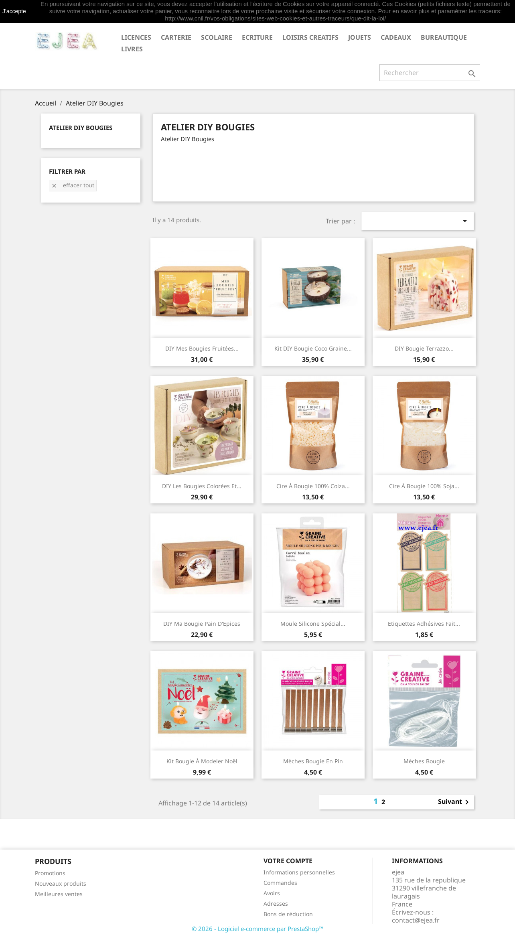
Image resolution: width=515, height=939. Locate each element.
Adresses (276, 903)
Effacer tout (72, 185)
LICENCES (136, 37)
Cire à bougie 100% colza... (313, 486)
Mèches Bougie (424, 761)
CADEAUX (396, 37)
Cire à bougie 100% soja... (424, 486)
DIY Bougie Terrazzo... (424, 348)
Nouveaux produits (60, 883)
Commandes (280, 882)
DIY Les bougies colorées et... (201, 486)
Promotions (50, 873)
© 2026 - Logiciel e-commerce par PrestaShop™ (258, 929)
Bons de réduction (288, 914)
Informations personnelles (299, 872)
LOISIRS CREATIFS (310, 37)
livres (132, 49)
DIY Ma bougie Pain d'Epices (201, 623)
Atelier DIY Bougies (80, 128)
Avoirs (272, 893)
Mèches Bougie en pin (313, 761)
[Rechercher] (429, 72)
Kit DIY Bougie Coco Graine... (313, 348)
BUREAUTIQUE (444, 37)
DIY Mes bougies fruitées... (202, 348)
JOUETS (359, 37)
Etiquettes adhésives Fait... (424, 623)
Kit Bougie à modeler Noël (201, 761)
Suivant (455, 802)
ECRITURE (257, 37)
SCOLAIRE (216, 37)
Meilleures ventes (59, 894)
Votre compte (288, 860)
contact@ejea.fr (416, 920)
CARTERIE (176, 37)
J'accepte (14, 11)
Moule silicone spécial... (312, 623)
